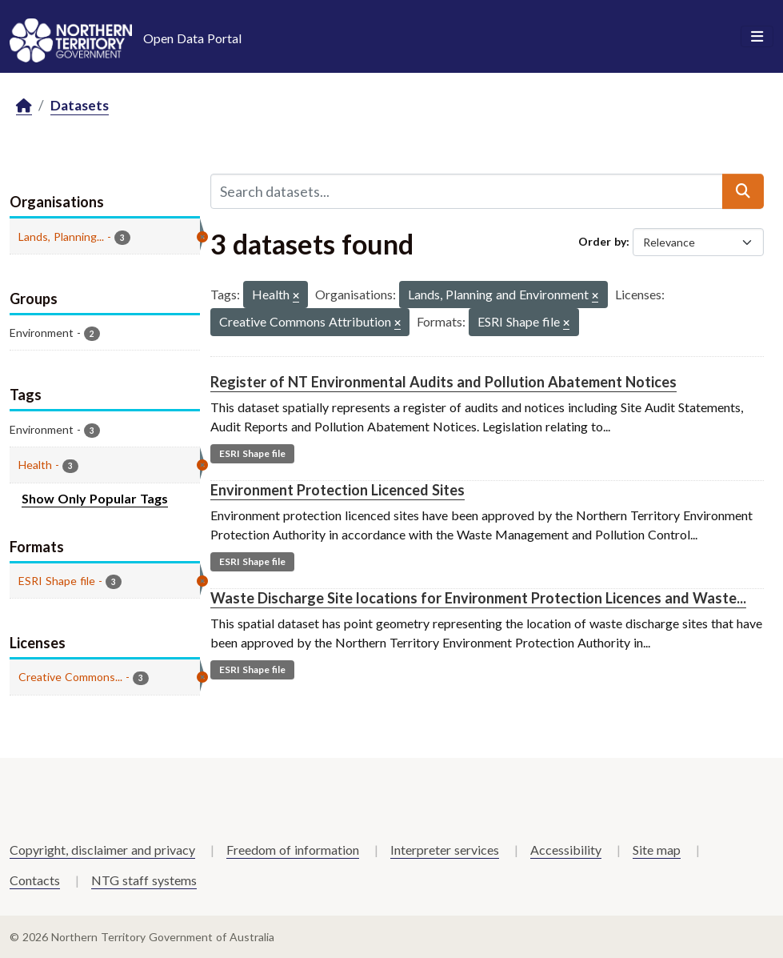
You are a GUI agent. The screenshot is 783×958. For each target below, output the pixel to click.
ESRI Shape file (252, 453)
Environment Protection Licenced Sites (337, 490)
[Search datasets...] (467, 191)
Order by (602, 241)
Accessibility (565, 849)
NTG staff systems (144, 880)
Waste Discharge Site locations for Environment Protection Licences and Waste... (478, 598)
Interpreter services (444, 849)
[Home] (24, 106)
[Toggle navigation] (757, 37)
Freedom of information (292, 849)
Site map (657, 849)
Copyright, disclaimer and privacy (102, 849)
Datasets (79, 105)
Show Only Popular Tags (95, 498)
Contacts (35, 880)
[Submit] (743, 191)
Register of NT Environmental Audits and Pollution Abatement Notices (443, 382)
